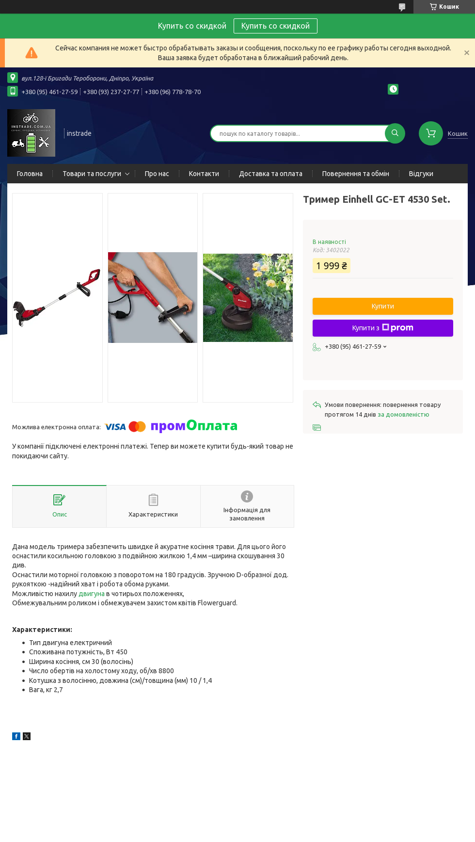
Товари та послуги (92, 173)
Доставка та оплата (270, 173)
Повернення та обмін (355, 173)
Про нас (157, 173)
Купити (383, 306)
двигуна (92, 594)
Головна (30, 173)
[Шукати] (395, 133)
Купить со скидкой (275, 25)
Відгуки (421, 173)
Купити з (382, 328)
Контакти (204, 173)
